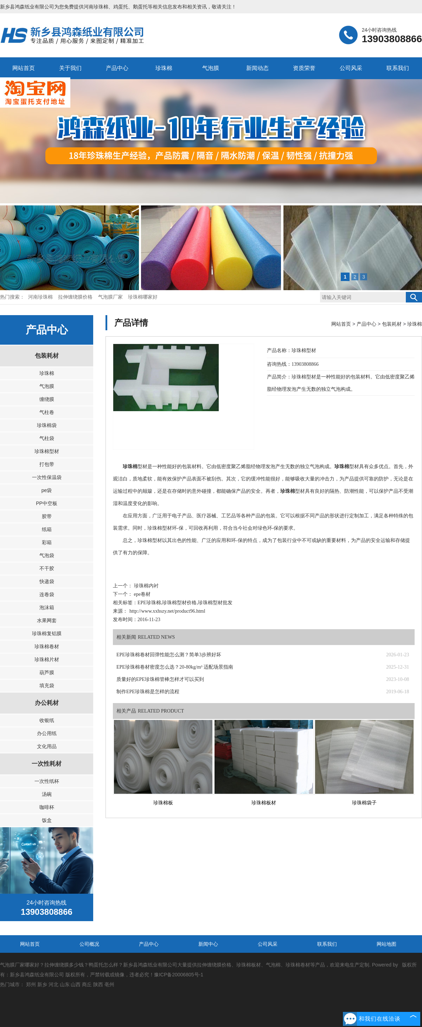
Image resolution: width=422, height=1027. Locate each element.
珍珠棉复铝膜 (47, 633)
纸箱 (47, 529)
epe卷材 (142, 594)
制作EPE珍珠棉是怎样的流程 (147, 691)
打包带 (46, 464)
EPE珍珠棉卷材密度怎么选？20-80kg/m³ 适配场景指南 (174, 667)
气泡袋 (46, 555)
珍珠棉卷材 (46, 646)
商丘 (87, 984)
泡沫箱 (46, 607)
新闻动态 (257, 68)
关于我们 (70, 68)
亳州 (109, 984)
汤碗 (47, 794)
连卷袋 (46, 594)
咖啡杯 (46, 807)
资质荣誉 (304, 68)
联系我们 (397, 68)
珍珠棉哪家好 (143, 297)
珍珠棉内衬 (146, 585)
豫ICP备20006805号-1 (178, 974)
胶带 (47, 516)
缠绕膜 (46, 399)
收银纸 (46, 720)
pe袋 (46, 490)
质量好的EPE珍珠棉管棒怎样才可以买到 (160, 679)
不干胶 (46, 568)
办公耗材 (47, 703)
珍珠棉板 (163, 802)
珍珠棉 (163, 68)
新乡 (42, 984)
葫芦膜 (46, 672)
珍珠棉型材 (46, 451)
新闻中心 (208, 944)
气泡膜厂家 (111, 297)
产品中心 (117, 68)
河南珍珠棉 (96, 6)
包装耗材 (47, 355)
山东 (65, 984)
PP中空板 (46, 503)
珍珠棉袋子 (364, 802)
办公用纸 (47, 733)
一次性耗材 (47, 763)
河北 (53, 984)
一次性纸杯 (46, 781)
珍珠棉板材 (263, 802)
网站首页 (23, 68)
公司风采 (351, 68)
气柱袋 (46, 438)
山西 (76, 984)
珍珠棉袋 (47, 425)
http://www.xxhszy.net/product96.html (167, 611)
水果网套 (47, 620)
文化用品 (47, 746)
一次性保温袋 (47, 477)
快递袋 (46, 581)
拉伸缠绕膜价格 (76, 297)
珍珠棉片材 (46, 659)
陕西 (98, 984)
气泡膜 (210, 68)
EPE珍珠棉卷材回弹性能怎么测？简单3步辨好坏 (168, 654)
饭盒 (47, 820)
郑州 (31, 984)
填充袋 (46, 685)
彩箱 (47, 542)
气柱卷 (46, 412)
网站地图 (386, 944)
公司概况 (89, 944)
